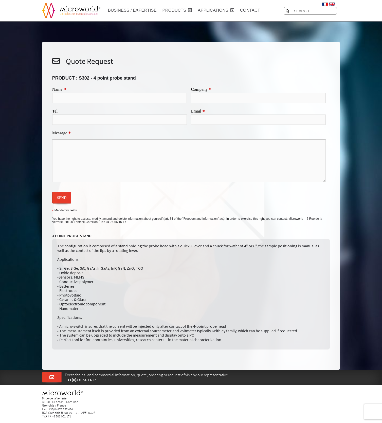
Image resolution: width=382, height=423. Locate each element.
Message (61, 133)
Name (59, 90)
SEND (62, 198)
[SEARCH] (287, 11)
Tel (55, 111)
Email (198, 111)
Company (201, 90)
